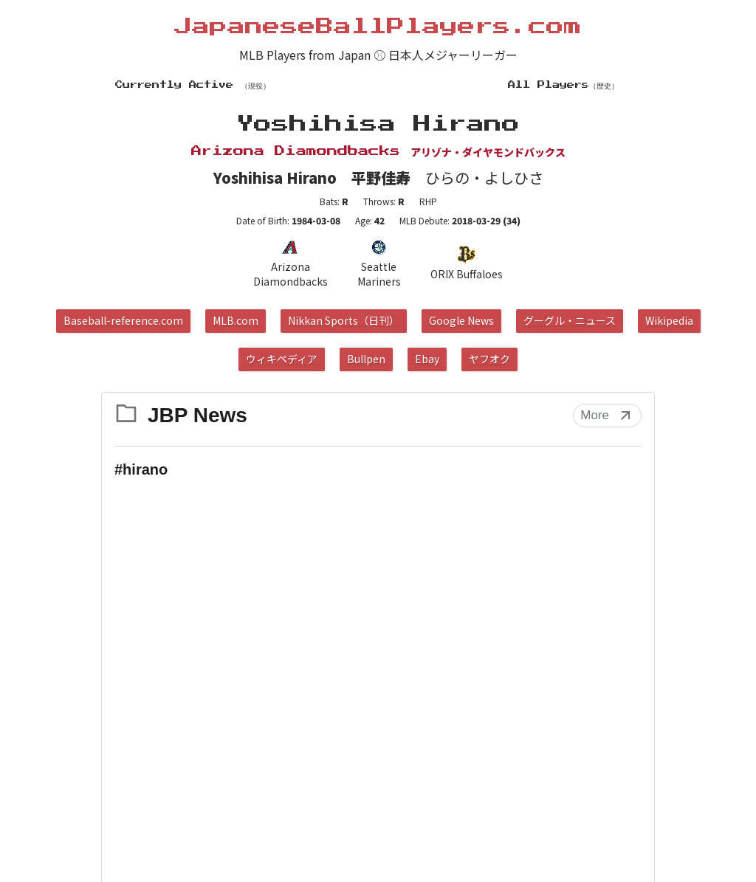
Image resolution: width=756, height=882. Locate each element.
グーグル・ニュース (569, 320)
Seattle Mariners (379, 263)
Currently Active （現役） (192, 85)
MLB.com (235, 320)
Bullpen (366, 358)
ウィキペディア (281, 358)
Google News (461, 320)
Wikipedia (669, 320)
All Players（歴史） (563, 85)
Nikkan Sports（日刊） (343, 320)
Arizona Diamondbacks (290, 263)
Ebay (427, 358)
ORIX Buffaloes (466, 263)
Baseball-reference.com (123, 320)
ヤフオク (489, 358)
